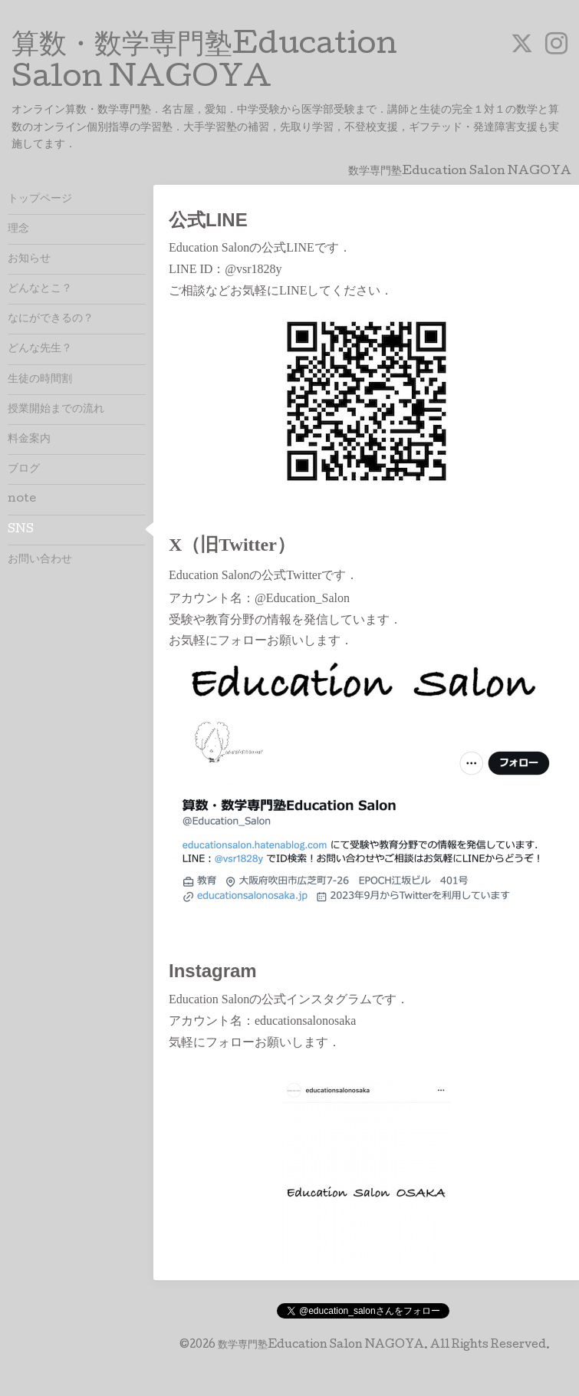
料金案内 (29, 439)
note (22, 499)
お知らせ (29, 259)
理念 (18, 229)
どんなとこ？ (40, 289)
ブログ (24, 469)
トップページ (40, 199)
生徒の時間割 (40, 380)
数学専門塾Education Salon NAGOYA (321, 1345)
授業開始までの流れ (56, 409)
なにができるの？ (51, 319)
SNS (21, 530)
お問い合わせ (40, 560)
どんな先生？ (40, 349)
